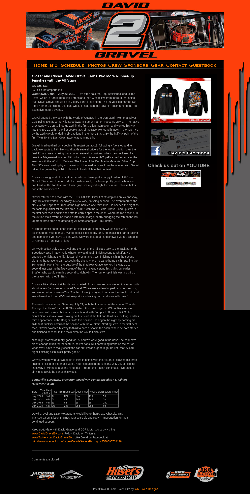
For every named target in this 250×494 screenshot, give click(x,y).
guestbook (206, 65)
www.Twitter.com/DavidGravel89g (52, 437)
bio (54, 65)
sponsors (136, 65)
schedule (73, 65)
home (37, 65)
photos (96, 65)
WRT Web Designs (146, 489)
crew (115, 65)
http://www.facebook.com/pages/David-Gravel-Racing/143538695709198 (77, 441)
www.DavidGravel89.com (47, 433)
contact (176, 65)
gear (157, 65)
